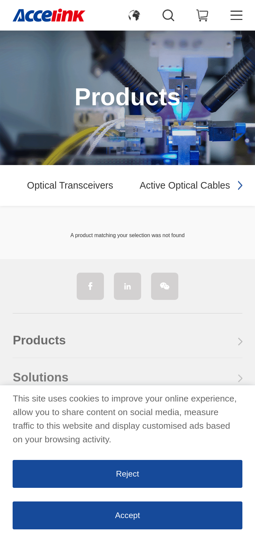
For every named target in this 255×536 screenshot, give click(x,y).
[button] (240, 185)
